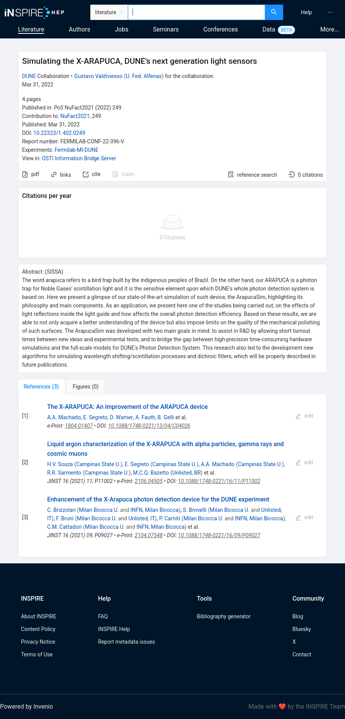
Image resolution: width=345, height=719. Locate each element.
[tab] (42, 386)
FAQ (103, 616)
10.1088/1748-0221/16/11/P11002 (219, 481)
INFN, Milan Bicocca (155, 510)
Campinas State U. (98, 464)
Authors (79, 29)
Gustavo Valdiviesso (98, 76)
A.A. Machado (64, 417)
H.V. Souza (60, 464)
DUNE (29, 76)
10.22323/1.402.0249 (59, 133)
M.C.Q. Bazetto (151, 473)
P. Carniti (169, 518)
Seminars (166, 29)
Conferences (220, 29)
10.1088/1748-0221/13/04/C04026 (149, 426)
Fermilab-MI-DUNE (76, 150)
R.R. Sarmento (64, 473)
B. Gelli (166, 417)
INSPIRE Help (114, 629)
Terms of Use (37, 654)
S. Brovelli (194, 510)
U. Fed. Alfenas (144, 76)
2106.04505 (149, 481)
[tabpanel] (172, 476)
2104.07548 (149, 535)
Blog (297, 616)
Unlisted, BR (186, 473)
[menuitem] (306, 12)
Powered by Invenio (26, 706)
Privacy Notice (38, 642)
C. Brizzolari (61, 510)
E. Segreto (95, 417)
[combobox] (196, 12)
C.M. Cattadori (64, 527)
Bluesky (301, 629)
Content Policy (38, 629)
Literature (31, 29)
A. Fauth (145, 417)
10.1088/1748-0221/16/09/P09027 (219, 535)
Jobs (121, 29)
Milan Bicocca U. (99, 510)
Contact (301, 654)
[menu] (315, 12)
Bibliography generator (223, 616)
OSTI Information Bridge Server (79, 158)
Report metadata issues (126, 642)
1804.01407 (79, 426)
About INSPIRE (38, 616)
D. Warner (121, 417)
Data (268, 29)
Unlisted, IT (141, 518)
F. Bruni (65, 518)
